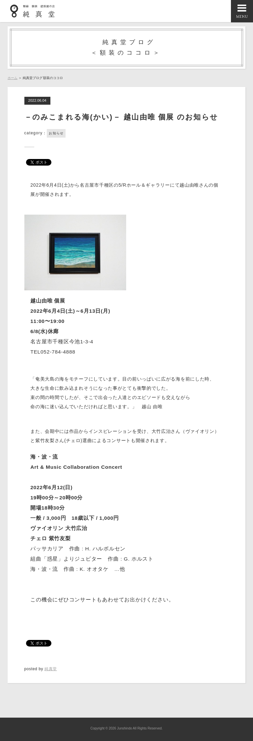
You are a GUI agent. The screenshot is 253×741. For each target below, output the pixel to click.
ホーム (12, 78)
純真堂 (50, 669)
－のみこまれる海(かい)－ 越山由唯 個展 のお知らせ (121, 117)
